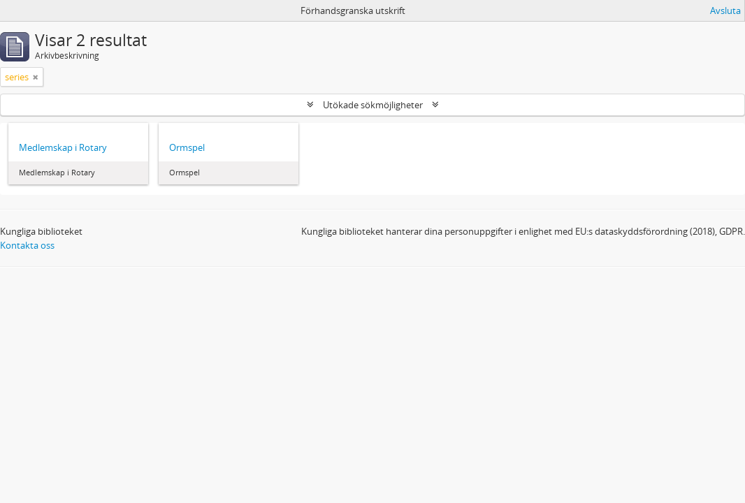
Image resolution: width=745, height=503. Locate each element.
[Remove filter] (35, 77)
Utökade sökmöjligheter (373, 105)
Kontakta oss (27, 245)
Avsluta (725, 10)
